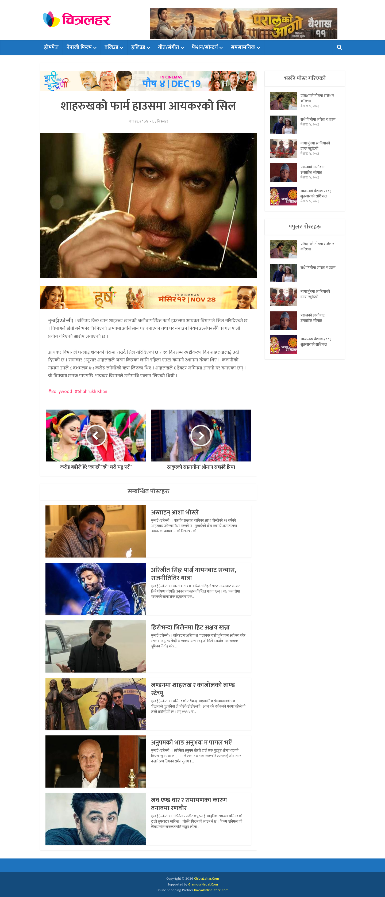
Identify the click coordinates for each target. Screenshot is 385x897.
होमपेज (51, 47)
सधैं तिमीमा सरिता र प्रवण (318, 119)
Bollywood (61, 392)
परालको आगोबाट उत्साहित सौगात (313, 169)
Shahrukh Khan (92, 392)
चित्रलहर (162, 121)
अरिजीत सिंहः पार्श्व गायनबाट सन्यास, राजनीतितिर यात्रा (193, 574)
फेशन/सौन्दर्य (205, 47)
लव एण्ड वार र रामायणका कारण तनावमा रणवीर (189, 804)
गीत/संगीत (168, 47)
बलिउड (111, 47)
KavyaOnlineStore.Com (211, 890)
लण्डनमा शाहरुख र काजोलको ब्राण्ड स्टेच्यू (193, 689)
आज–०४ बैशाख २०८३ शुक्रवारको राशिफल (316, 193)
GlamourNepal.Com (203, 884)
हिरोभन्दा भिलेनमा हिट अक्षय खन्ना (190, 627)
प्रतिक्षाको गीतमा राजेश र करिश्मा (317, 98)
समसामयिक (243, 47)
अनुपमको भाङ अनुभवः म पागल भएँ (191, 742)
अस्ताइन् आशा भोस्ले (175, 512)
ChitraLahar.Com (206, 878)
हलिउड (138, 47)
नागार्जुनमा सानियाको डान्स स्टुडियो (315, 145)
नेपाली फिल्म (79, 47)
